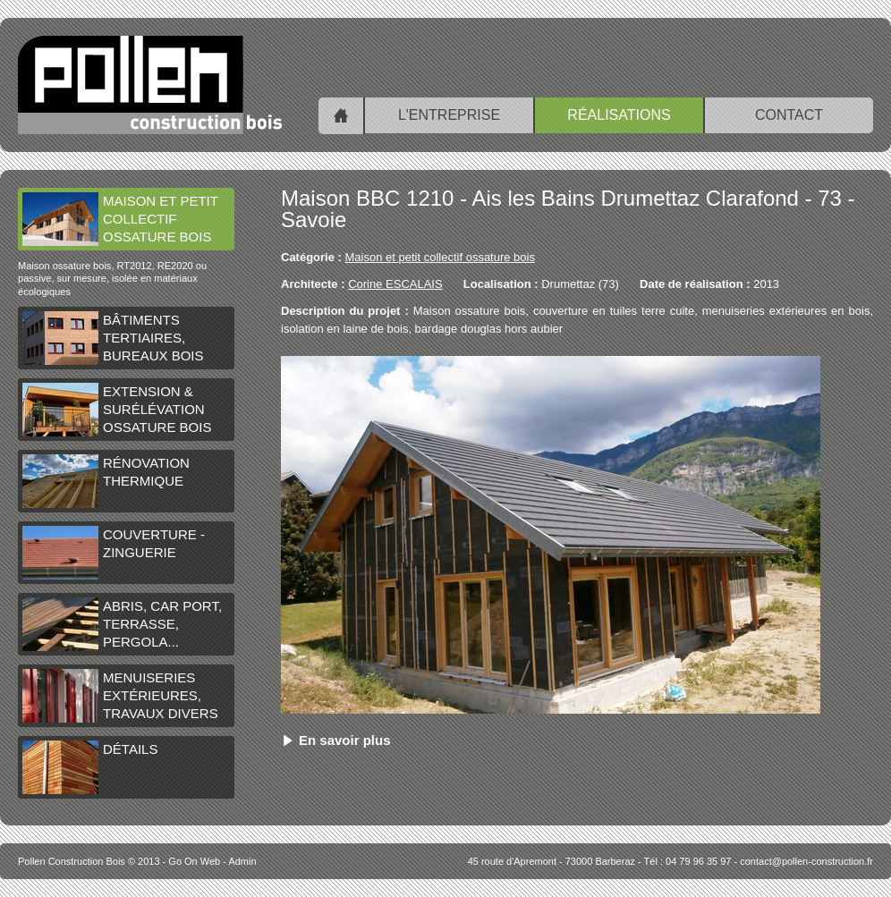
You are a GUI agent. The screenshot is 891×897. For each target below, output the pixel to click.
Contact (789, 115)
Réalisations (618, 115)
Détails (89, 767)
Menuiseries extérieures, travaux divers (120, 696)
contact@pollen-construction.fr (806, 861)
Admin (242, 861)
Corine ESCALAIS (395, 284)
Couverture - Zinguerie (113, 553)
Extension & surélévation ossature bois (116, 409)
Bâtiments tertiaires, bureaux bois (113, 338)
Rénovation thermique (106, 481)
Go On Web (194, 861)
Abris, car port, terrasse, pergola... (122, 624)
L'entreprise (449, 115)
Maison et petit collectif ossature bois (120, 219)
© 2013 (89, 861)
